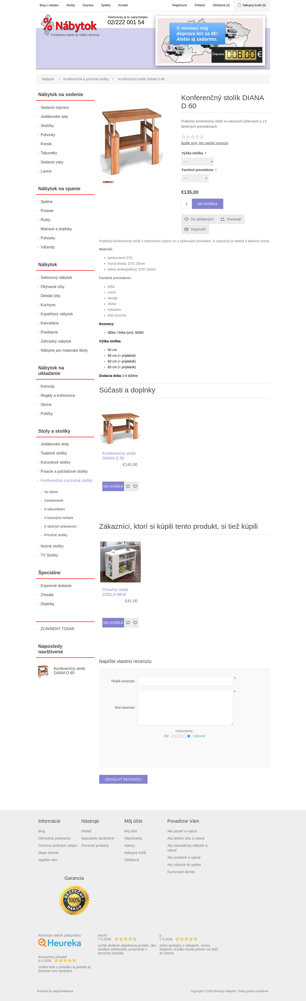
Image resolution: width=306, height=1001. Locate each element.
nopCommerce (63, 991)
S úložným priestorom (60, 526)
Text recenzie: (125, 707)
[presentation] (184, 751)
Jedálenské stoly (55, 444)
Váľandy (48, 247)
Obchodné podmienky (54, 838)
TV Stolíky (49, 555)
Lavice (46, 171)
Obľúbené (131, 860)
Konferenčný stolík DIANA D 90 (119, 455)
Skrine (46, 405)
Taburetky (49, 153)
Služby (70, 5)
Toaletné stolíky (54, 453)
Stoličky (47, 126)
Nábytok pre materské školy (64, 350)
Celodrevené (53, 500)
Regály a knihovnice (58, 395)
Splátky (105, 5)
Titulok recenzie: (123, 681)
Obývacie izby (53, 287)
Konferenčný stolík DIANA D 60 (69, 671)
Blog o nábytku (49, 5)
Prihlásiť (200, 5)
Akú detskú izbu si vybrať (186, 838)
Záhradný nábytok (56, 341)
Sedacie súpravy (55, 107)
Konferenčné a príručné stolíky (67, 480)
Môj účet (130, 831)
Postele (47, 211)
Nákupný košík (135, 853)
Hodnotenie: (185, 731)
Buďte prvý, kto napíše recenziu (204, 143)
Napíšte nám (47, 860)
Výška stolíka (193, 153)
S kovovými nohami (58, 518)
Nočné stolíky (52, 546)
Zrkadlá (47, 595)
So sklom (51, 492)
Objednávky (133, 838)
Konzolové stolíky (56, 462)
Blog (41, 831)
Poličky (47, 414)
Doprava (87, 5)
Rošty (45, 220)
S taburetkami (54, 509)
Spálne (47, 202)
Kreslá (46, 144)
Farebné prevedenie (198, 170)
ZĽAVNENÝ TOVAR (57, 629)
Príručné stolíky (55, 535)
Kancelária (50, 323)
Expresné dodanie (56, 586)
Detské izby (50, 296)
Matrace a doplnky (56, 229)
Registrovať (179, 5)
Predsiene (49, 332)
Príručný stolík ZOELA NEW (115, 592)
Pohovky (48, 135)
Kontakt (123, 5)
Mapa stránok (48, 853)
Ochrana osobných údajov (57, 845)
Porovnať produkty (95, 845)
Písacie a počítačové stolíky (64, 471)
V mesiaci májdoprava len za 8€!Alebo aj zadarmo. (197, 33)
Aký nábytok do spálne (184, 865)
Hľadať (86, 831)
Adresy (129, 845)
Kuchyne (48, 305)
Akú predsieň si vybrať (184, 857)
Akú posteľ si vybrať (182, 831)
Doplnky (48, 604)
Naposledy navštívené (97, 838)
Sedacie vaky (52, 162)
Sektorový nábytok (56, 278)
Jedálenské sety (54, 117)
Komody (48, 386)
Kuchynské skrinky (181, 872)
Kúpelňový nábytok (57, 314)
